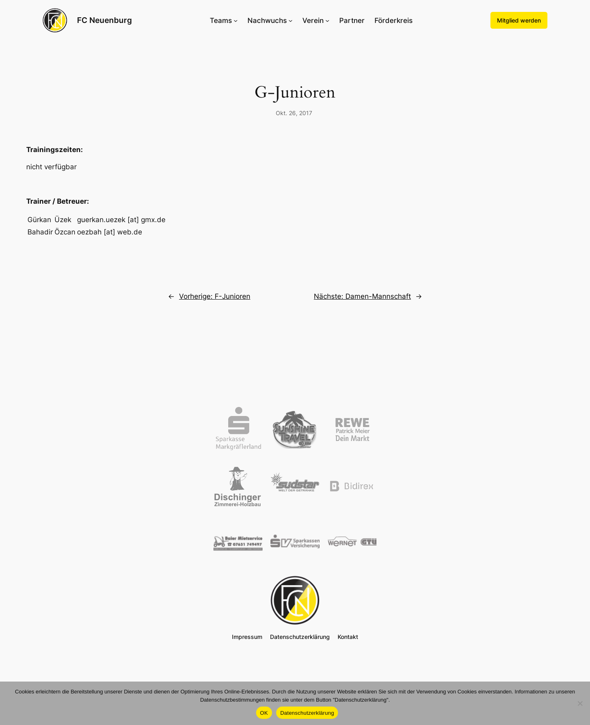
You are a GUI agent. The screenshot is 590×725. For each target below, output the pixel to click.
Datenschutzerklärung (307, 713)
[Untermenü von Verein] (327, 20)
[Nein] (580, 703)
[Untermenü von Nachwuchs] (290, 20)
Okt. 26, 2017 (294, 112)
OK (264, 713)
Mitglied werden (519, 20)
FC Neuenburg (104, 20)
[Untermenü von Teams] (236, 20)
